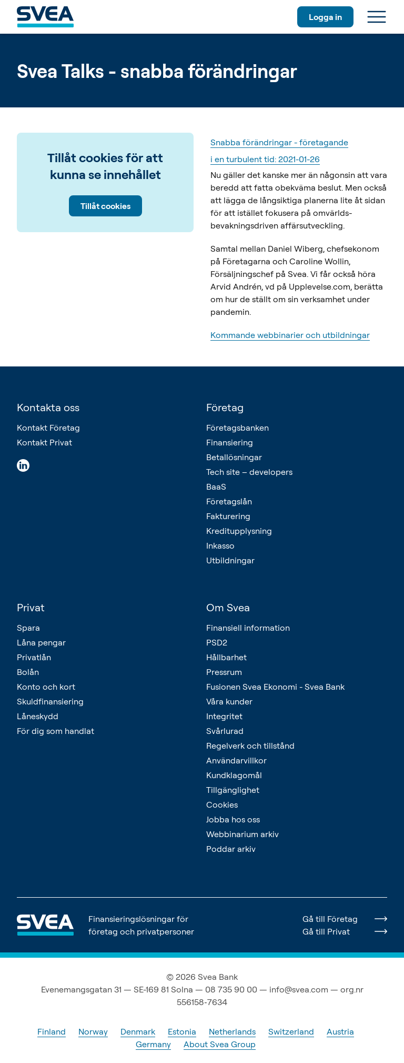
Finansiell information (248, 627)
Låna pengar (41, 642)
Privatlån (34, 657)
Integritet (224, 716)
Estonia (182, 1031)
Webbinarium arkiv (242, 834)
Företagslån (229, 501)
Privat (31, 607)
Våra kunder (229, 701)
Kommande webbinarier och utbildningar (290, 335)
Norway (93, 1031)
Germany (153, 1044)
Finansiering (229, 442)
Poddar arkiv (231, 848)
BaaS (216, 486)
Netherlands (232, 1031)
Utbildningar (230, 560)
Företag (225, 407)
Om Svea (228, 607)
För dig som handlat (55, 731)
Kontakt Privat (44, 442)
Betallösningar (234, 457)
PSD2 (216, 642)
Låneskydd (37, 716)
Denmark (137, 1031)
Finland (51, 1031)
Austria (340, 1031)
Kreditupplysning (239, 530)
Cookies (222, 804)
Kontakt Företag (48, 427)
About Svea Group (220, 1044)
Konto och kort (46, 686)
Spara (28, 627)
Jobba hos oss (233, 819)
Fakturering (228, 516)
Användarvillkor (236, 760)
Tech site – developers (249, 471)
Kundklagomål (234, 775)
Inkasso (220, 545)
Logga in (325, 17)
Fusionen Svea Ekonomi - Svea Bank (275, 686)
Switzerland (291, 1031)
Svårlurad (225, 731)
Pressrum (224, 672)
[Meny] (376, 16)
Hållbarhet (226, 657)
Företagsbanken (237, 427)
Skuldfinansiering (50, 701)
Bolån (28, 672)
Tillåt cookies (105, 206)
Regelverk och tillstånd (250, 745)
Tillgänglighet (232, 789)
